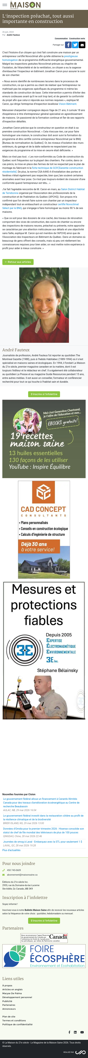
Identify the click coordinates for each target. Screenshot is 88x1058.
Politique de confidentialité (17, 1024)
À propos (7, 985)
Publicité (7, 1001)
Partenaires (8, 1005)
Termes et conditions (14, 1020)
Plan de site (8, 1016)
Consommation (61, 38)
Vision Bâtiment (67, 103)
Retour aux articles (18, 261)
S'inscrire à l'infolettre (44, 394)
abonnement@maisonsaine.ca (22, 875)
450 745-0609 (14, 870)
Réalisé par (68, 1052)
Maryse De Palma (12, 993)
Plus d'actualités (11, 850)
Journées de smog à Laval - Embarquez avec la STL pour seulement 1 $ (42, 841)
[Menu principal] (4, 4)
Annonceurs (9, 1008)
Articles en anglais (12, 989)
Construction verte (77, 38)
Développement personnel (17, 997)
